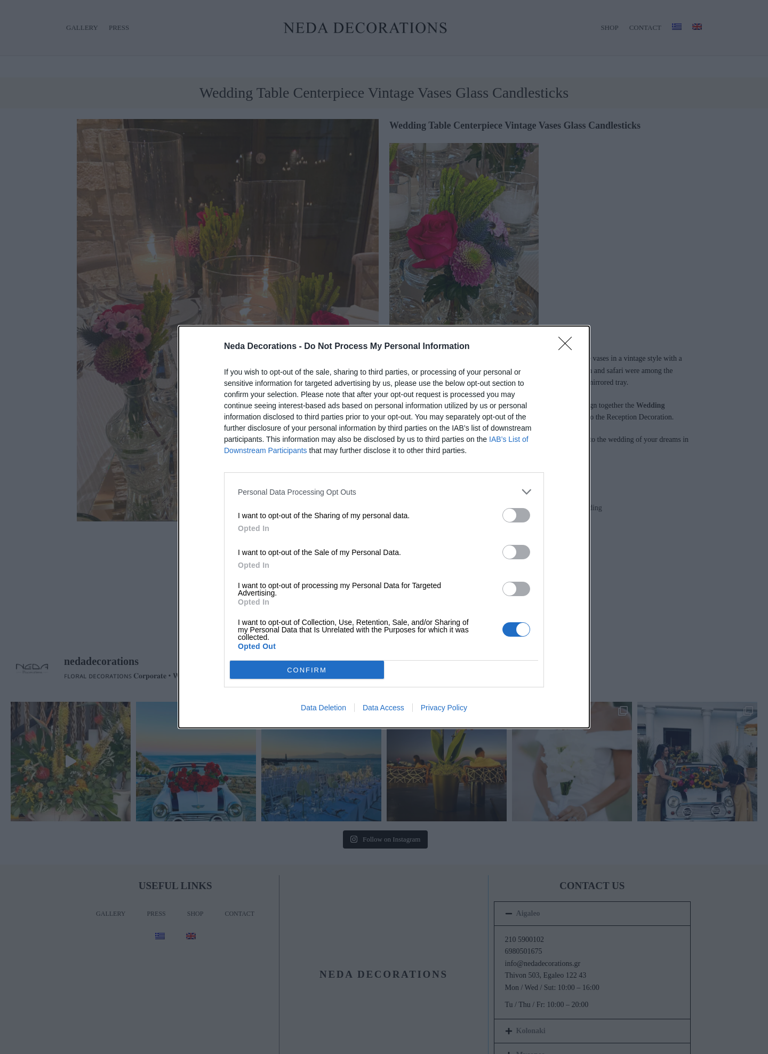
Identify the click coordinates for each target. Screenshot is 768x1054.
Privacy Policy (444, 707)
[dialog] (384, 527)
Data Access (383, 707)
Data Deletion (323, 707)
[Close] (568, 347)
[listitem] (384, 491)
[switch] (516, 515)
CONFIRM (307, 669)
